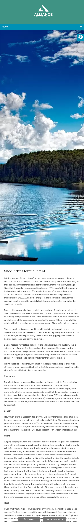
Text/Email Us (55, 519)
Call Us (29, 519)
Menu (5, 26)
